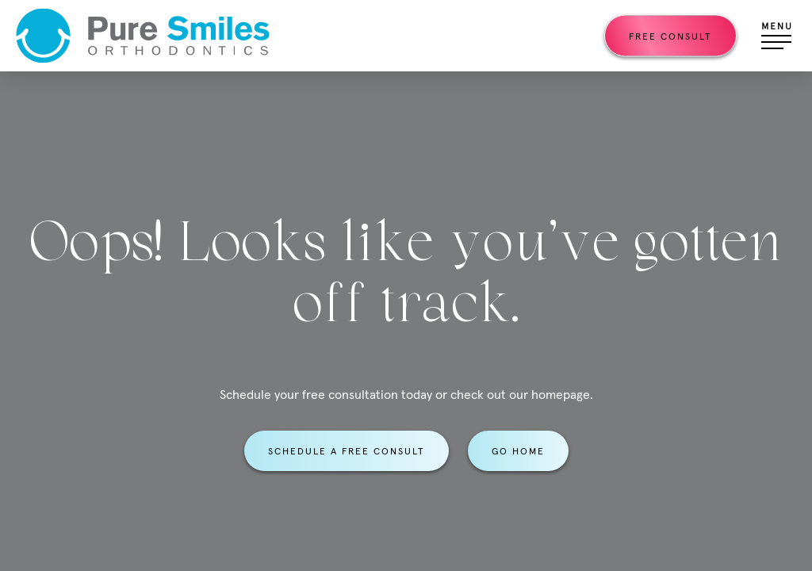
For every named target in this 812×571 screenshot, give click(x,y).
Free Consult (670, 36)
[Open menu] (776, 35)
